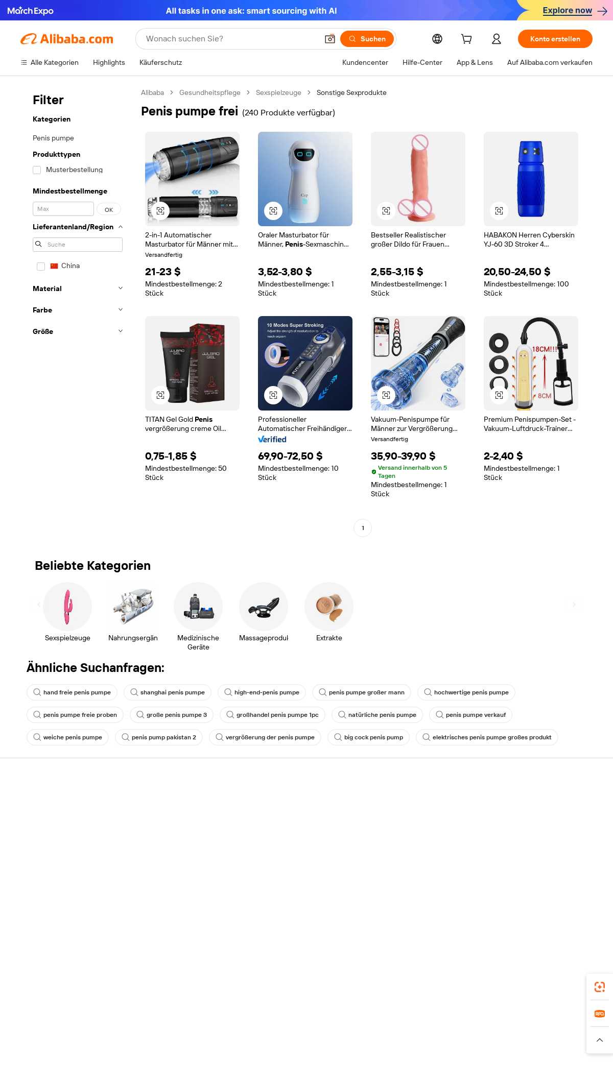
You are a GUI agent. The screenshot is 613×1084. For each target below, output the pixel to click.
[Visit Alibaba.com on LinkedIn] (510, 903)
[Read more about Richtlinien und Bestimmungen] (87, 1044)
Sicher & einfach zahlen (175, 805)
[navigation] (78, 311)
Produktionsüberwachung (179, 882)
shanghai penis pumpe (167, 692)
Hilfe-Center (40, 805)
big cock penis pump (368, 737)
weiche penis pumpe (67, 737)
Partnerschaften (399, 874)
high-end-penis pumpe (261, 692)
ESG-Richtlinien (515, 824)
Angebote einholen (285, 816)
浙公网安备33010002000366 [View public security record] (452, 1064)
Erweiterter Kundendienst (179, 863)
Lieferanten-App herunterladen (423, 893)
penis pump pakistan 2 (159, 737)
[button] (330, 39)
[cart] (468, 40)
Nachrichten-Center (522, 843)
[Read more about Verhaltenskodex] (547, 1044)
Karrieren (505, 863)
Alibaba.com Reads (285, 883)
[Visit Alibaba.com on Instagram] (541, 903)
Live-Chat (36, 824)
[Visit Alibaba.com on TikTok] (571, 903)
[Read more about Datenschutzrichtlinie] (398, 1044)
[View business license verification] (394, 1064)
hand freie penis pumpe (72, 692)
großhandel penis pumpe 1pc (272, 715)
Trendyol (420, 1029)
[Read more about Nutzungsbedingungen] (476, 1044)
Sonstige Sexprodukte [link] (352, 92)
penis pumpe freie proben (75, 715)
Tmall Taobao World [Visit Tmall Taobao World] (234, 1029)
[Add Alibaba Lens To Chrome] (181, 984)
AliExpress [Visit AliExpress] (138, 1029)
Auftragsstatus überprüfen (63, 843)
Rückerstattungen (49, 863)
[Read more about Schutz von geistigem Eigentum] (306, 1044)
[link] (599, 987)
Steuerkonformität (284, 864)
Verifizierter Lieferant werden (419, 855)
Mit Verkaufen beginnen (411, 816)
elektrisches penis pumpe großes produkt (487, 737)
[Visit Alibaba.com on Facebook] (495, 903)
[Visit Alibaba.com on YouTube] (556, 903)
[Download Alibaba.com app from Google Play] (558, 984)
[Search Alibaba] (231, 38)
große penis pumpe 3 (171, 715)
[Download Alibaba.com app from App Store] (482, 984)
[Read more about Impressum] (162, 1044)
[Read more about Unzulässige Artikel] (217, 1044)
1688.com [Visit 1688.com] (179, 1029)
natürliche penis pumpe (377, 715)
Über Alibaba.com (518, 805)
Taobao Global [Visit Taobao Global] (354, 1029)
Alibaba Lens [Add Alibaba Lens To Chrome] (41, 984)
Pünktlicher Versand (170, 843)
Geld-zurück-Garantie (172, 824)
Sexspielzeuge (278, 92)
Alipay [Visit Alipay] (282, 1029)
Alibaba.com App (413, 984)
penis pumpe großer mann (362, 692)
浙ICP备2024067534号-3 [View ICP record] (554, 1064)
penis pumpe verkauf (471, 715)
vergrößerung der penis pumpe (265, 737)
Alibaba (152, 92)
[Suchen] (367, 39)
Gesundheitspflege (210, 92)
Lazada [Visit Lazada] (312, 1029)
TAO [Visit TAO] (391, 1029)
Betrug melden (44, 882)
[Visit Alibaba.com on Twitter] (525, 903)
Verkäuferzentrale (401, 835)
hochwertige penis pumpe (466, 692)
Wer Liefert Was (468, 1029)
